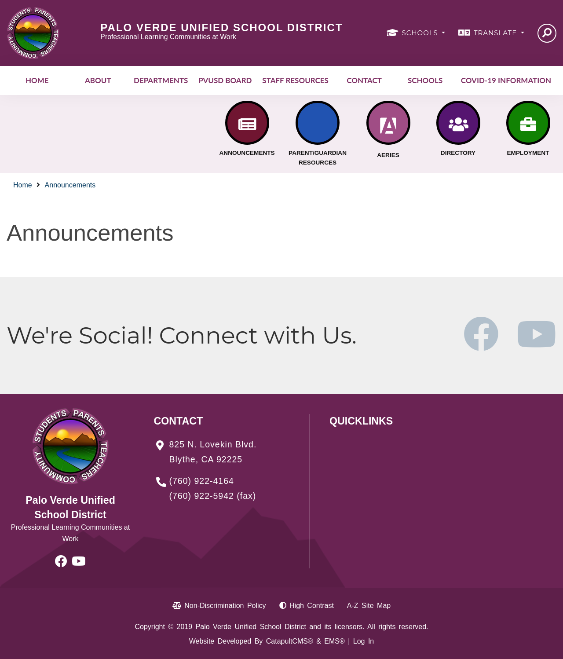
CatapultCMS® (289, 641)
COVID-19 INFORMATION (506, 80)
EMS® (334, 641)
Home (37, 80)
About (98, 80)
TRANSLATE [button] (496, 33)
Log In (363, 641)
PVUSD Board (225, 80)
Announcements (70, 185)
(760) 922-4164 (201, 481)
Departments (161, 80)
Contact (364, 80)
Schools (425, 80)
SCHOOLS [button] (421, 33)
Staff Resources (295, 80)
